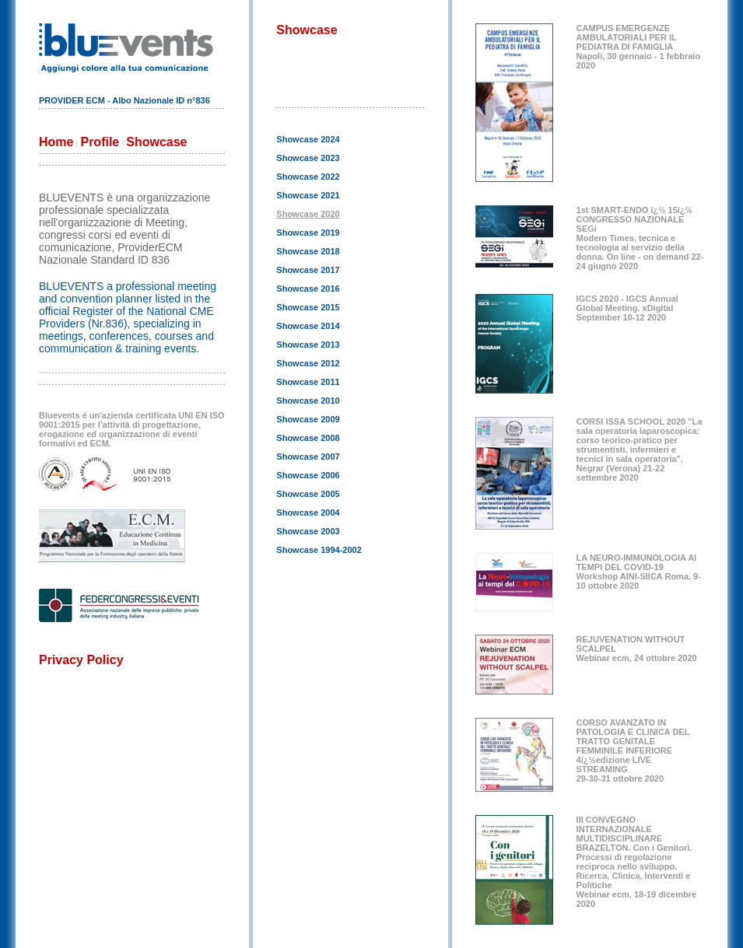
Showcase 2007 (307, 456)
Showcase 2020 (307, 214)
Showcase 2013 (307, 344)
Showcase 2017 (307, 270)
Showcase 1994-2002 (318, 549)
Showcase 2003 (307, 531)
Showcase (156, 142)
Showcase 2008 (307, 438)
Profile (99, 142)
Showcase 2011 (307, 382)
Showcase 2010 (307, 400)
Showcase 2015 (307, 307)
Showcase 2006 (307, 475)
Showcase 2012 (307, 363)
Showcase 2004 (307, 512)
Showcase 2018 (307, 251)
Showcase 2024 (307, 139)
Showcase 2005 (307, 493)
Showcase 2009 (307, 419)
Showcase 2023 (307, 158)
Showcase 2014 (307, 326)
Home (56, 142)
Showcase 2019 (307, 232)
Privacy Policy (81, 659)
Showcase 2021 (307, 195)
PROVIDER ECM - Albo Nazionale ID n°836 (124, 100)
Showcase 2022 (307, 176)
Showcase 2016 (307, 288)
